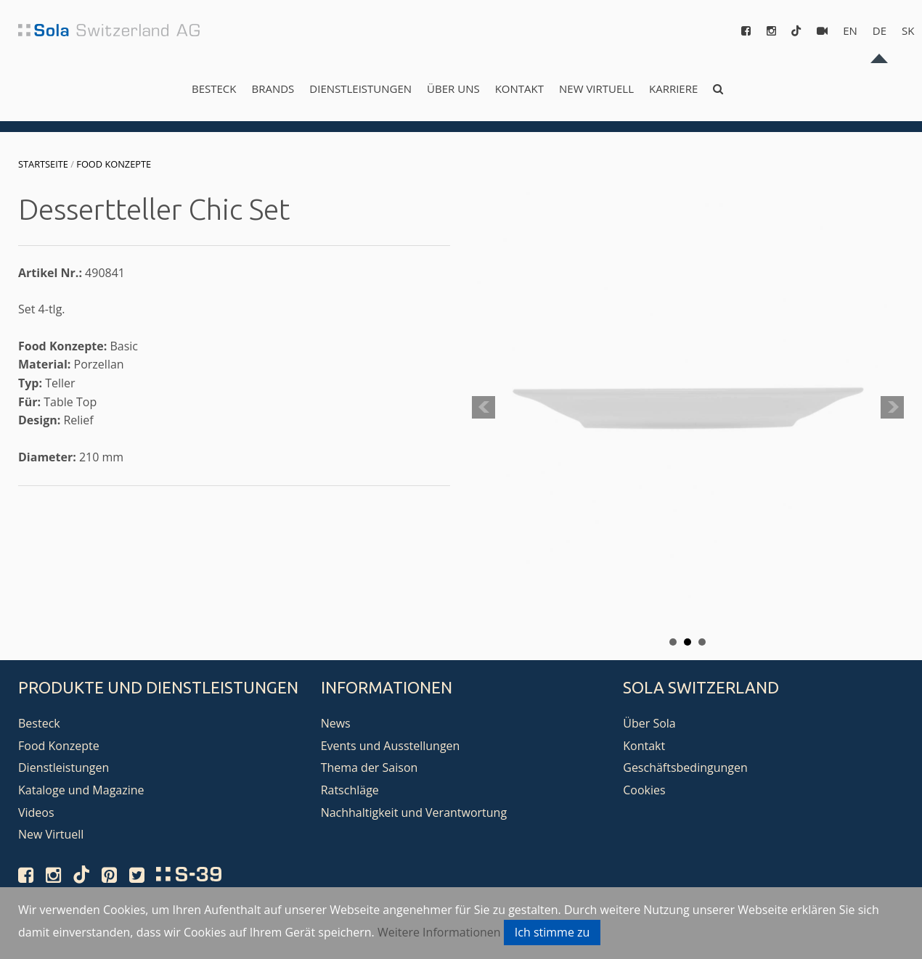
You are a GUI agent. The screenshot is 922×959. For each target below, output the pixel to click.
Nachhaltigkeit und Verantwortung (414, 812)
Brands (272, 88)
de (879, 30)
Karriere (673, 88)
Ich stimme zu (552, 932)
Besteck (214, 88)
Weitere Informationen (439, 932)
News (336, 723)
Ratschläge (350, 790)
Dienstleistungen (360, 88)
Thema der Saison (369, 767)
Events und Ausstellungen (390, 746)
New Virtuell (596, 88)
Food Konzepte (113, 163)
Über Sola (649, 723)
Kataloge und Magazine (81, 790)
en (850, 30)
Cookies (644, 790)
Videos (36, 812)
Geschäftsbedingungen (685, 767)
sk (908, 30)
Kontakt (519, 88)
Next (892, 407)
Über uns (453, 88)
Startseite (43, 163)
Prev (483, 407)
